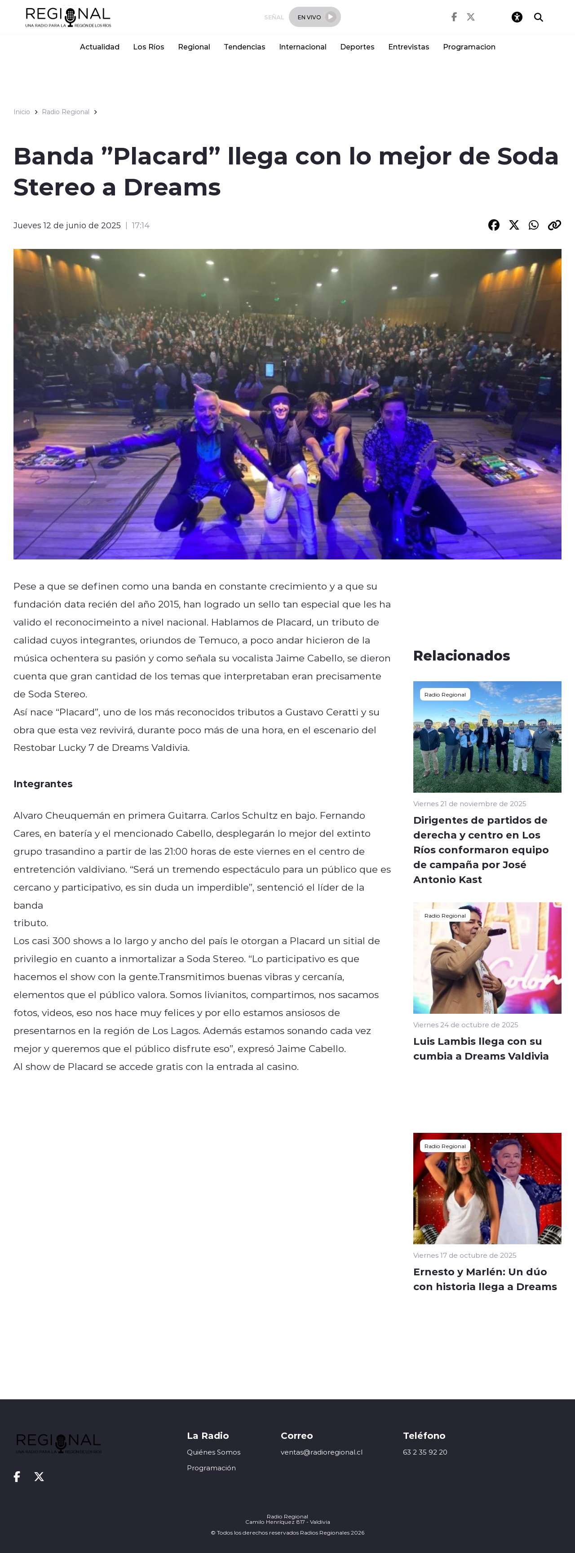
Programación (211, 1467)
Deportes (357, 46)
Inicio (21, 112)
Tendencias (244, 46)
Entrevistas (408, 46)
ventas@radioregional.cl (322, 1452)
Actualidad (99, 46)
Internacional (303, 46)
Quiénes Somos (213, 1452)
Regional (194, 46)
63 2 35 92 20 (425, 1452)
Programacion (469, 46)
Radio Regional (65, 112)
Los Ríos (148, 46)
